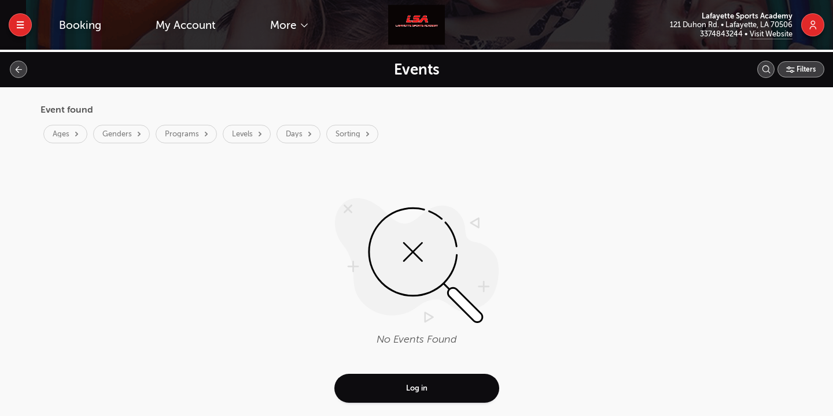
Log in (416, 388)
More (284, 25)
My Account (186, 25)
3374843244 (722, 33)
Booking (80, 25)
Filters (805, 69)
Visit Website (771, 33)
